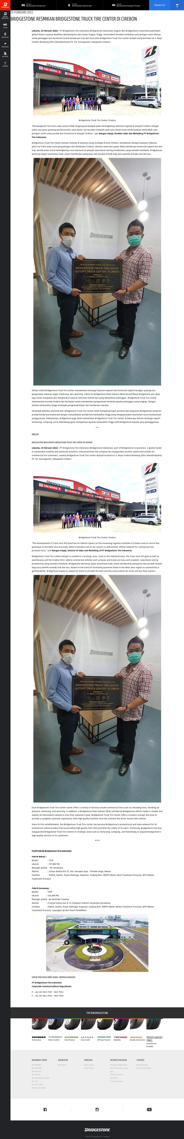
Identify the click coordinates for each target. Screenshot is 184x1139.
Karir (112, 1071)
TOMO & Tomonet (116, 1075)
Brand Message (142, 1065)
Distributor (114, 1078)
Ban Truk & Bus (37, 1084)
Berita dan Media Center (119, 1068)
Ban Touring (36, 1075)
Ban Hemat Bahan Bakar (41, 1078)
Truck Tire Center (116, 1081)
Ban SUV (35, 1081)
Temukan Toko (159, 5)
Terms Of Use (89, 1068)
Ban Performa (37, 1068)
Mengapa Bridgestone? (118, 1065)
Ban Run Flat (36, 1071)
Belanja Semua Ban (39, 1088)
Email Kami (62, 1065)
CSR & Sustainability (143, 1068)
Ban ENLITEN (36, 1065)
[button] (80, 5)
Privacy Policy (89, 1065)
